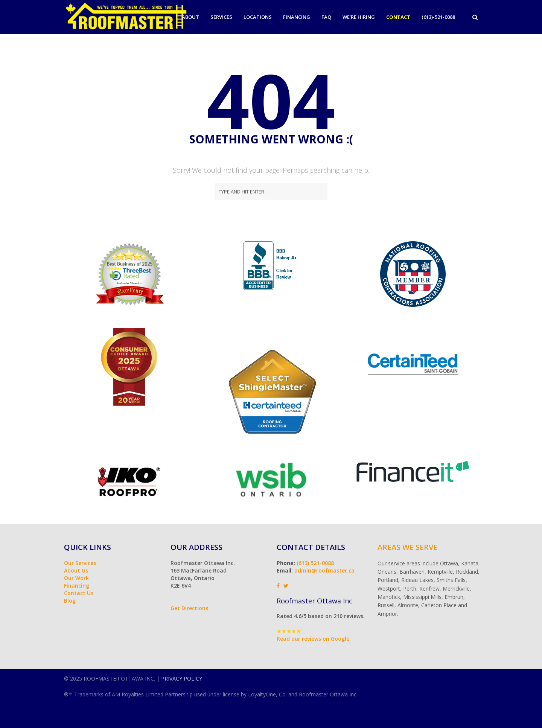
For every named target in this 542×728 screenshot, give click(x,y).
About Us (76, 570)
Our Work (76, 578)
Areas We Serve (407, 547)
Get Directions (189, 608)
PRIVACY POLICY (181, 678)
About (190, 17)
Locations (258, 17)
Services (221, 17)
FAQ (326, 17)
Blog (70, 600)
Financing (296, 17)
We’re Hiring (359, 17)
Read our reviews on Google (313, 638)
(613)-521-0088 (438, 17)
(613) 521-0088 (315, 563)
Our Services (80, 563)
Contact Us (78, 593)
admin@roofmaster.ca (324, 570)
